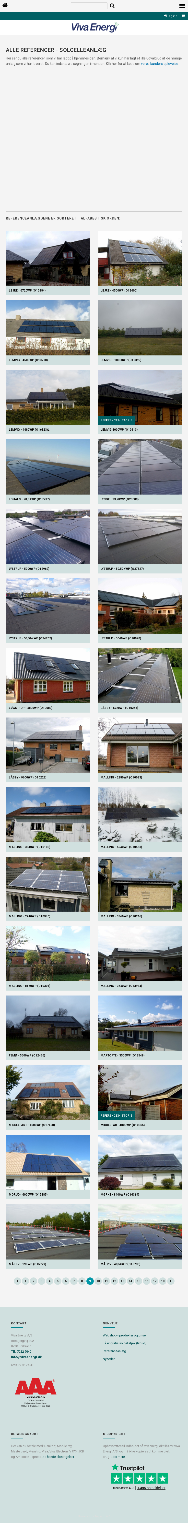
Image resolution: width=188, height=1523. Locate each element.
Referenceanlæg (114, 1351)
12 (114, 1281)
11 (106, 1281)
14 (130, 1281)
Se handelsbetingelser (58, 1457)
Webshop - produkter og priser (125, 1335)
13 (122, 1281)
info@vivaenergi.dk (26, 1357)
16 (146, 1281)
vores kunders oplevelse (159, 64)
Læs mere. (118, 1457)
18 (162, 1281)
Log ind (170, 16)
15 (138, 1281)
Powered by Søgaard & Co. (95, 1516)
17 (154, 1281)
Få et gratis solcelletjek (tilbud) (124, 1343)
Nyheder (109, 1359)
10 (98, 1281)
